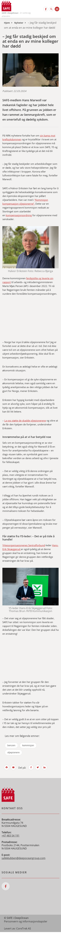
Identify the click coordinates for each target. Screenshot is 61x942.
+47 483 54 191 (10, 835)
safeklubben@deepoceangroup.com (23, 858)
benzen (11, 745)
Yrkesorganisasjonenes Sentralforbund (23, 545)
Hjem (7, 22)
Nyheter (18, 22)
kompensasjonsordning (19, 215)
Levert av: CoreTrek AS (17, 928)
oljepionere (13, 752)
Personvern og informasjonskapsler (25, 921)
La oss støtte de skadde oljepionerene (25, 420)
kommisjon (28, 745)
